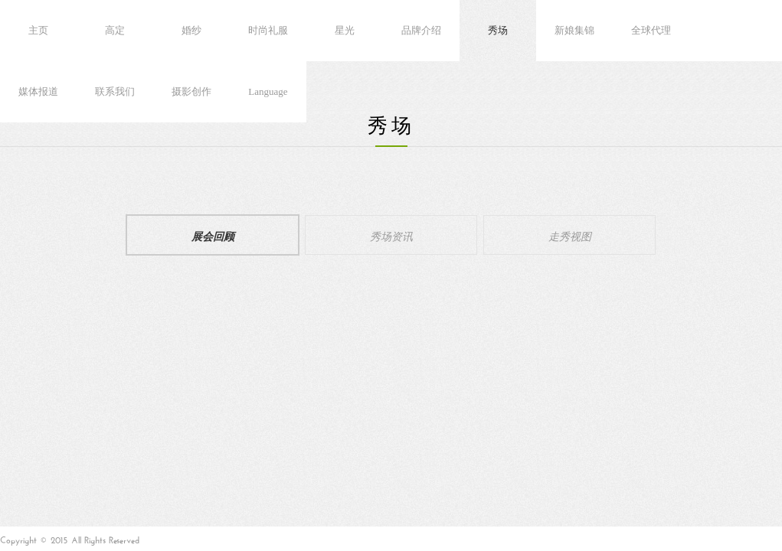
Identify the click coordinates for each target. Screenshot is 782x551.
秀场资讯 (391, 235)
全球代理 (651, 30)
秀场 (498, 30)
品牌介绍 (421, 30)
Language (267, 91)
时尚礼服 (268, 30)
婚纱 (191, 30)
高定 (115, 30)
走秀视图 (569, 235)
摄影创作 (191, 91)
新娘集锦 (574, 30)
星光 (345, 30)
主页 (38, 30)
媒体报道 (38, 91)
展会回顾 (212, 235)
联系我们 (115, 91)
